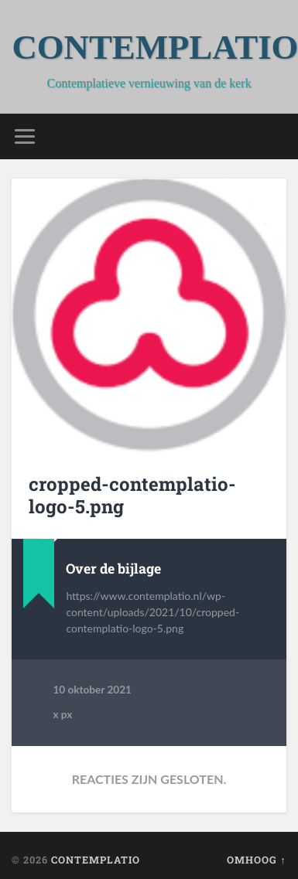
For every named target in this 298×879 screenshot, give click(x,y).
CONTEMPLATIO (95, 859)
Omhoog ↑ (256, 859)
